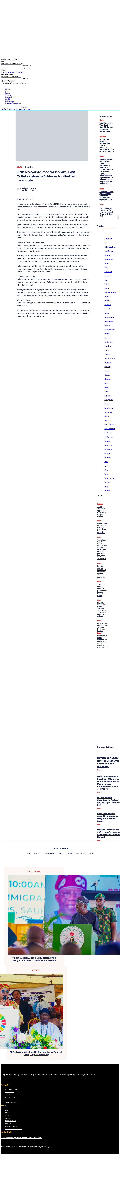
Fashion (107, 315)
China (106, 257)
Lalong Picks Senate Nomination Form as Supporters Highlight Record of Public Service (106, 143)
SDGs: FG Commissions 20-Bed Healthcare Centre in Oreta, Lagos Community (36, 994)
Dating (106, 278)
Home (7, 89)
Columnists (108, 261)
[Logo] (1, 85)
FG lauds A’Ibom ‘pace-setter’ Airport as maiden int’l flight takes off (106, 186)
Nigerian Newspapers (13, 103)
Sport (106, 451)
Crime (106, 270)
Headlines (107, 336)
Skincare (107, 447)
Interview (107, 356)
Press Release (109, 414)
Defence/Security (110, 282)
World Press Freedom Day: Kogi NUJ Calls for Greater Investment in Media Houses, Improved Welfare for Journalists (108, 733)
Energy (106, 303)
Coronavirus (108, 266)
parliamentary (108, 398)
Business (107, 245)
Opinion (8, 95)
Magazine (107, 369)
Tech (106, 464)
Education (107, 295)
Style (106, 460)
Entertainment (10, 101)
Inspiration (107, 352)
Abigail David (25, 189)
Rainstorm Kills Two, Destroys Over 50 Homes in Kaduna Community (106, 127)
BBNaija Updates (109, 237)
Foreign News (10, 97)
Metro (106, 373)
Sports (7, 93)
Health (7, 99)
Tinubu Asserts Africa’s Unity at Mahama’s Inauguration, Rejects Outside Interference (34, 900)
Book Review (108, 241)
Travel (106, 476)
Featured (107, 323)
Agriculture (108, 228)
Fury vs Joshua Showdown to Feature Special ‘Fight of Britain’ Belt (105, 202)
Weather (107, 480)
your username (26, 65)
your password (26, 68)
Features (107, 328)
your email (24, 78)
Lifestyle (107, 365)
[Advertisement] (60, 41)
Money (106, 377)
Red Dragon (108, 423)
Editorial (107, 290)
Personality (108, 402)
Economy (107, 286)
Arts (105, 233)
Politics (106, 410)
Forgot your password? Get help (12, 72)
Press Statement (109, 418)
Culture (106, 274)
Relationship (108, 427)
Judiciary (107, 361)
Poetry (106, 406)
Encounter (107, 299)
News (7, 91)
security (107, 443)
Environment (108, 311)
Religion (107, 431)
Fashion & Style (109, 319)
